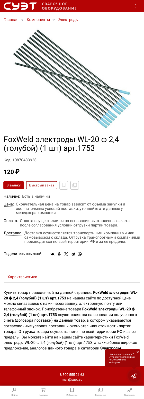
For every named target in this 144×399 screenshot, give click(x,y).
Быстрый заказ (41, 185)
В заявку (14, 185)
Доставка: (13, 233)
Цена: (9, 204)
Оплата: (11, 221)
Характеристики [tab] (22, 277)
